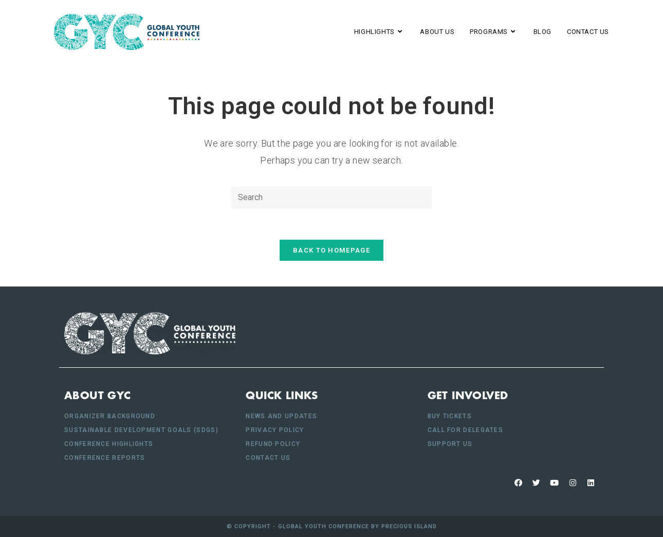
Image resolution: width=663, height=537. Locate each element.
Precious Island (409, 526)
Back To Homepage (331, 250)
